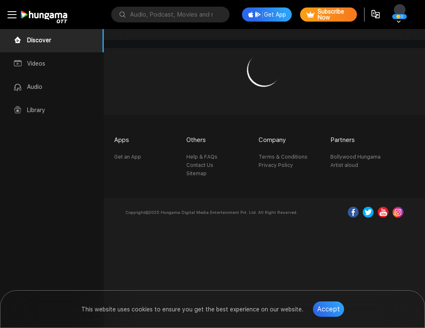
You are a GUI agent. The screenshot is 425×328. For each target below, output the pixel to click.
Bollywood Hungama (355, 157)
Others (196, 140)
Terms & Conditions (283, 157)
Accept (328, 309)
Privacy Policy (276, 165)
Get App (267, 14)
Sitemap (196, 173)
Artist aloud (344, 165)
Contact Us (199, 165)
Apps (121, 140)
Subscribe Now (325, 14)
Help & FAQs (201, 157)
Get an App (127, 157)
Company (272, 140)
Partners (342, 140)
